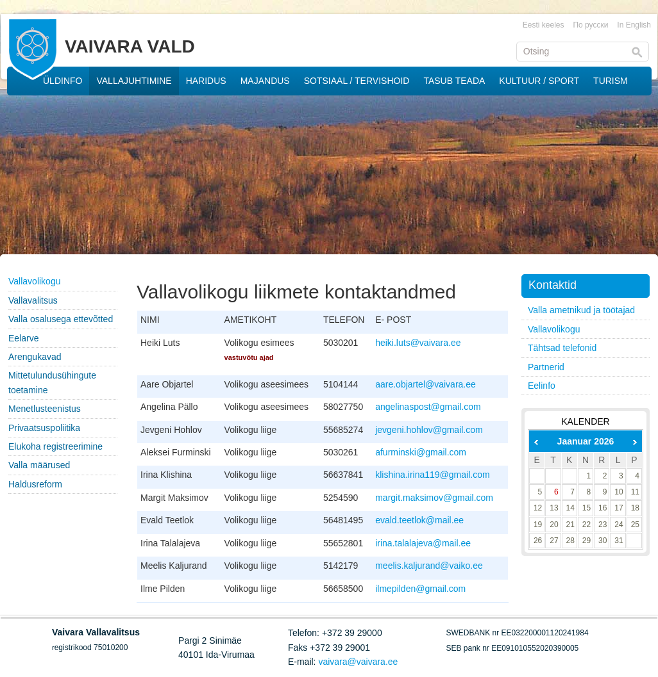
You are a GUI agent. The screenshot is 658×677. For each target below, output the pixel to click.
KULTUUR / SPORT (539, 81)
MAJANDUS (265, 81)
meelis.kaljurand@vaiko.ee (429, 565)
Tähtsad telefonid (562, 348)
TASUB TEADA (454, 81)
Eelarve (23, 338)
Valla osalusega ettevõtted (60, 319)
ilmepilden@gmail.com (420, 588)
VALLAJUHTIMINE (133, 81)
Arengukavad (35, 357)
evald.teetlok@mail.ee (419, 520)
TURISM (610, 81)
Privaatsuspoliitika (44, 428)
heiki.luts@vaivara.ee (417, 343)
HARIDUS (206, 81)
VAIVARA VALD (130, 46)
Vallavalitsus (33, 300)
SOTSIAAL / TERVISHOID (357, 81)
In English (634, 24)
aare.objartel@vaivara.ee (425, 384)
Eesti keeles (543, 24)
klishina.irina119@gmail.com (432, 474)
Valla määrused (39, 465)
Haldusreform (35, 484)
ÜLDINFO (62, 81)
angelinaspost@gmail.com (427, 407)
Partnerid (546, 367)
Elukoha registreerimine (55, 446)
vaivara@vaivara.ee (358, 662)
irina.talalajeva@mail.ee (423, 543)
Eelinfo (541, 385)
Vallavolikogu (34, 281)
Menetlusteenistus (44, 409)
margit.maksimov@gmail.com (434, 498)
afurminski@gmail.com (420, 452)
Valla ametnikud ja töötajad (581, 310)
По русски (590, 24)
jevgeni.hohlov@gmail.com (429, 430)
